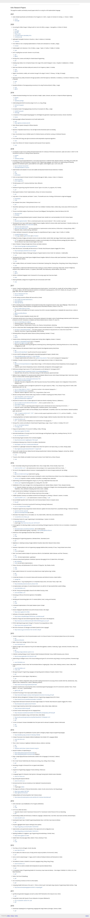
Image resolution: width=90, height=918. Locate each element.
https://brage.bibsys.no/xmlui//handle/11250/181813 (26, 831)
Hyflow (22, 787)
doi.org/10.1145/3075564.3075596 (22, 329)
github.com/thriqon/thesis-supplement (23, 398)
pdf (15, 54)
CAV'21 (16, 19)
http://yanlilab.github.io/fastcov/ (45, 530)
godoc (16, 314)
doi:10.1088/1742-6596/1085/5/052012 (23, 299)
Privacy (12, 915)
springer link (17, 579)
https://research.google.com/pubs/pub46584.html (26, 246)
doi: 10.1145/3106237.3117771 (22, 435)
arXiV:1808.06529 (18, 301)
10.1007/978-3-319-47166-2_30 (22, 517)
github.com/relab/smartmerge (21, 474)
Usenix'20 (17, 41)
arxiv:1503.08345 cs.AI (20, 662)
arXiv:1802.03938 (29, 224)
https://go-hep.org (19, 302)
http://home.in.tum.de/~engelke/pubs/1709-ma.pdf (26, 440)
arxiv (16, 29)
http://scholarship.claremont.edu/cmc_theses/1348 (26, 583)
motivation (19, 561)
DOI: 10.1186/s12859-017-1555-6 (22, 389)
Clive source (17, 405)
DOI (16, 99)
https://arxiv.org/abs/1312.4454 (22, 835)
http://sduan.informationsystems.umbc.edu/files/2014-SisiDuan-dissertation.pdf (33, 797)
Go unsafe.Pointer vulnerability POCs (23, 35)
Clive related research (20, 404)
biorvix (16, 117)
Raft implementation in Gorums (22, 167)
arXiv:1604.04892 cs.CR (20, 592)
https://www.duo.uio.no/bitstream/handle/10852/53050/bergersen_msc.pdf (32, 620)
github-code (17, 690)
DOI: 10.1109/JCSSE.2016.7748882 (22, 506)
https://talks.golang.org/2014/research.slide (24, 752)
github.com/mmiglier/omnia (21, 343)
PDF (16, 785)
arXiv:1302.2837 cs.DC (20, 818)
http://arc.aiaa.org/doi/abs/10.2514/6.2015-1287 (25, 656)
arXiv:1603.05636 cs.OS (20, 588)
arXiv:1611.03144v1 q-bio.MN (21, 511)
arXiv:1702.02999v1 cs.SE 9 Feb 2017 (23, 396)
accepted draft (18, 234)
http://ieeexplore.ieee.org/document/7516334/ (25, 703)
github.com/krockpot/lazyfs (21, 352)
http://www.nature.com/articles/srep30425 (24, 528)
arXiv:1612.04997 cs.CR (20, 497)
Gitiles (8, 915)
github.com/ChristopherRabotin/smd (23, 364)
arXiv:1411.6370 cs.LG (20, 781)
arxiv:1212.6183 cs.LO (20, 863)
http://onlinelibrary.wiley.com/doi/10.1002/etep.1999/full (27, 735)
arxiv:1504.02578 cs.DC (20, 644)
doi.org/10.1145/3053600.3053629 (22, 341)
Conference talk (18, 37)
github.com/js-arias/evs (41, 358)
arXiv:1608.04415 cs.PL (20, 521)
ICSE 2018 (25, 234)
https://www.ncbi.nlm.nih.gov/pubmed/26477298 (26, 684)
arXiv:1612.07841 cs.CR (20, 468)
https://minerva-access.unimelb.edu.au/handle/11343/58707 (28, 699)
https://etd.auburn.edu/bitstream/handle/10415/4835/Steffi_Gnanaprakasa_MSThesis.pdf (35, 712)
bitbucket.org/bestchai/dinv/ (21, 221)
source (87, 915)
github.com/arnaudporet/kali (21, 512)
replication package (19, 100)
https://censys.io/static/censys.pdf (22, 708)
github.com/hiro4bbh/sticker (21, 228)
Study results (18, 34)
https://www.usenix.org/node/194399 (23, 625)
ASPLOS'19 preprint (19, 105)
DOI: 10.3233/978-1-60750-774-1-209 (23, 900)
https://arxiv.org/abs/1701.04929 (22, 431)
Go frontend (35, 236)
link (15, 502)
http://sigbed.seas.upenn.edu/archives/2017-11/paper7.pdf (28, 449)
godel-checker (27, 236)
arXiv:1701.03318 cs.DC (20, 419)
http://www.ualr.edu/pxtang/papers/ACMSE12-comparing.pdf (28, 887)
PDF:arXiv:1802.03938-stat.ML (21, 227)
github (16, 56)
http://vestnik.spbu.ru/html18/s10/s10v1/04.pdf (25, 250)
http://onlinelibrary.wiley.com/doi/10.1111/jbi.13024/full (27, 356)
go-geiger (17, 31)
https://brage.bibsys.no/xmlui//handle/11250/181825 (26, 826)
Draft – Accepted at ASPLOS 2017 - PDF (24, 413)
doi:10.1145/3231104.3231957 (21, 166)
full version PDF (18, 213)
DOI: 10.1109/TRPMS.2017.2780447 (23, 322)
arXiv (16, 335)
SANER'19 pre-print (19, 111)
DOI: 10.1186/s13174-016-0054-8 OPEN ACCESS (26, 402)
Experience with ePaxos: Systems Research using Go (27, 748)
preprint (16, 97)
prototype (17, 215)
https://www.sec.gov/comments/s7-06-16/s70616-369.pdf (28, 629)
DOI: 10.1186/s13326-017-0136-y (22, 308)
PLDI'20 (16, 45)
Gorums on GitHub (19, 295)
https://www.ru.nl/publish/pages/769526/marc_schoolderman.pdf (29, 616)
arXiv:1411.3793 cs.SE (19, 776)
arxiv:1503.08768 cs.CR (20, 668)
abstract (16, 478)
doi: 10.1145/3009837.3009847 (22, 425)
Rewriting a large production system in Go (24, 652)
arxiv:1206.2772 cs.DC (20, 850)
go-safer (17, 32)
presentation (18, 175)
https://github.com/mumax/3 (21, 792)
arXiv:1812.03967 (18, 179)
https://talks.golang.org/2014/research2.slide (25, 754)
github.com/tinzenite (19, 640)
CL (15, 83)
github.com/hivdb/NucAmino (21, 391)
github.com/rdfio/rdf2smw (21, 313)
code (16, 173)
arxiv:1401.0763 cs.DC (20, 739)
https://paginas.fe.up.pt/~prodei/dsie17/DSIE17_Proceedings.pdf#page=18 (31, 371)
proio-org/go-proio (19, 181)
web (16, 106)
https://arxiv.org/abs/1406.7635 (22, 791)
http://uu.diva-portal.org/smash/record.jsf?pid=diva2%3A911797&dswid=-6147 (32, 717)
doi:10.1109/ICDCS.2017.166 (21, 293)
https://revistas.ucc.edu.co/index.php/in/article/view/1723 (27, 379)
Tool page (17, 236)
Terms (16, 915)
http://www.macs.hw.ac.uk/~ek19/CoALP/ (30, 523)
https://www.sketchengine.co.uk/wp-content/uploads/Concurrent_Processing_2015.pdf (34, 695)
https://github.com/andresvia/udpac (23, 380)
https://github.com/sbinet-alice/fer (22, 123)
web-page (17, 20)
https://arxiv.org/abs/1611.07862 (22, 612)
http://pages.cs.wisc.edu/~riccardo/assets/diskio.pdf (26, 444)
